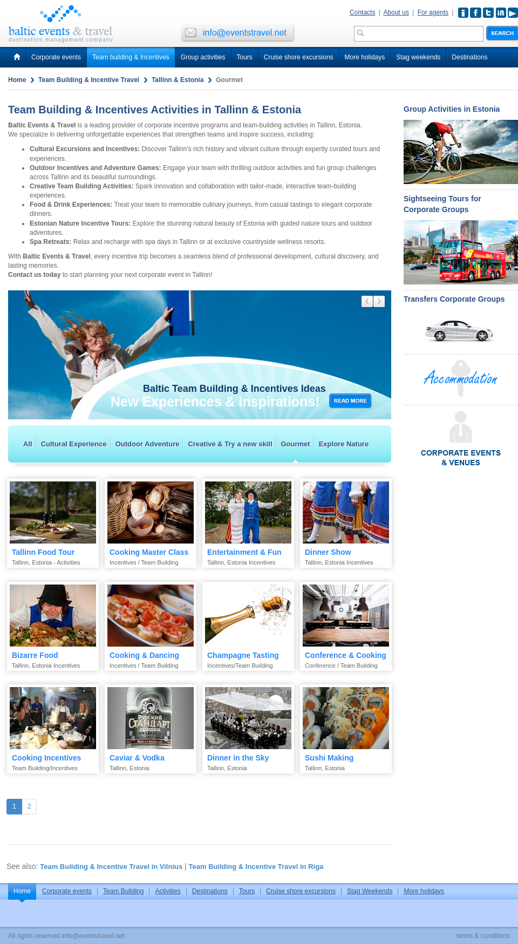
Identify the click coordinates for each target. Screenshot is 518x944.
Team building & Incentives (130, 57)
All (27, 444)
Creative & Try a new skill (230, 444)
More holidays (365, 57)
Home (17, 80)
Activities (167, 891)
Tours (245, 57)
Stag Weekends (370, 891)
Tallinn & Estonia (177, 80)
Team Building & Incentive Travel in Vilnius (111, 866)
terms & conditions (483, 936)
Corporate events (56, 57)
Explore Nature (344, 444)
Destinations (469, 57)
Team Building (123, 891)
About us (396, 12)
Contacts (362, 12)
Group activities (203, 57)
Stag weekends (418, 57)
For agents (433, 12)
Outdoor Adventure (147, 444)
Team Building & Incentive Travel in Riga (256, 866)
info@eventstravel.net (93, 936)
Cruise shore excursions (298, 57)
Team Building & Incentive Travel (88, 80)
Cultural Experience (74, 444)
